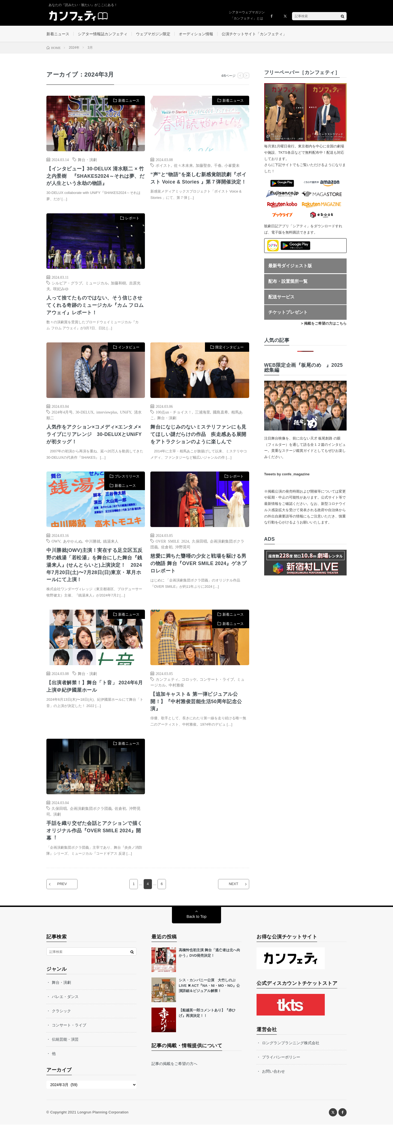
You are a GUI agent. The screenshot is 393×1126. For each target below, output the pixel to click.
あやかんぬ (72, 542)
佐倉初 (166, 547)
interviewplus (106, 413)
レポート (132, 219)
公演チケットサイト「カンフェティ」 (254, 34)
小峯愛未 (232, 165)
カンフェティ (167, 680)
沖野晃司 (182, 547)
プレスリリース (127, 477)
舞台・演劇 (87, 160)
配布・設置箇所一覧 (288, 281)
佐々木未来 (183, 165)
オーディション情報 (196, 34)
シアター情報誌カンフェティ (102, 34)
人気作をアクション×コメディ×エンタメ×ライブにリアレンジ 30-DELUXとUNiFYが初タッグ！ (94, 435)
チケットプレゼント (288, 312)
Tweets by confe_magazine (287, 474)
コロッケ (189, 680)
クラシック (61, 1012)
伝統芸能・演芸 (65, 1040)
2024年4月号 (62, 413)
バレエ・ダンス (65, 998)
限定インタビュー (229, 348)
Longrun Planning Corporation (102, 1114)
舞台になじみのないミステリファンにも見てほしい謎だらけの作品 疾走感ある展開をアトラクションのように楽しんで (198, 435)
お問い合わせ (273, 1072)
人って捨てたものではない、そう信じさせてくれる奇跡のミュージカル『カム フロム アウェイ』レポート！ (95, 306)
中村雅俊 (176, 686)
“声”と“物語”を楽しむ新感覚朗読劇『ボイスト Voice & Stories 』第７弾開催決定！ (198, 178)
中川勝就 (92, 542)
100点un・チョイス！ (174, 413)
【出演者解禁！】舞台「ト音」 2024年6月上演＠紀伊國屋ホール (94, 687)
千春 (218, 165)
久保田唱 (199, 542)
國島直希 (220, 413)
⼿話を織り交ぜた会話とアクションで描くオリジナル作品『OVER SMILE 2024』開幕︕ (94, 832)
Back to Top (197, 918)
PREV (62, 885)
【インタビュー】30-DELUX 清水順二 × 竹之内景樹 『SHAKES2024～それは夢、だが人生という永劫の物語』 (95, 176)
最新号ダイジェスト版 (290, 266)
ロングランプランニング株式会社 (290, 1044)
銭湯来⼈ (110, 542)
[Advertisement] (199, 270)
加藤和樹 (118, 283)
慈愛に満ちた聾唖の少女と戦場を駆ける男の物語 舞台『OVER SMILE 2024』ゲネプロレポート (198, 564)
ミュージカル (96, 283)
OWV (56, 542)
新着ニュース (57, 34)
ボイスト (163, 165)
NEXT (233, 885)
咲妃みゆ (61, 289)
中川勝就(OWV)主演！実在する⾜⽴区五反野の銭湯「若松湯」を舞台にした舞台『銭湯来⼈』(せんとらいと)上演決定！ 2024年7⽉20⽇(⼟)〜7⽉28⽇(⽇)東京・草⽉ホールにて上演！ (94, 565)
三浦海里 (202, 413)
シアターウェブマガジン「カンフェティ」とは (247, 15)
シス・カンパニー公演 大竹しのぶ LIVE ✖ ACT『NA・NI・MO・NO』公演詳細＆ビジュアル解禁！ (209, 986)
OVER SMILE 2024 (172, 542)
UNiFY (125, 413)
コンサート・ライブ (217, 680)
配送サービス (281, 297)
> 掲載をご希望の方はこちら (324, 324)
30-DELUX (85, 413)
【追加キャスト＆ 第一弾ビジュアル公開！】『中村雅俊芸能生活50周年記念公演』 (196, 703)
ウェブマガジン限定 (153, 34)
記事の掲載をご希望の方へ (174, 1065)
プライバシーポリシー (281, 1058)
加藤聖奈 (203, 165)
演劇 (57, 815)
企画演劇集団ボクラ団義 (91, 809)
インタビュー (128, 348)
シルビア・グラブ (67, 283)
